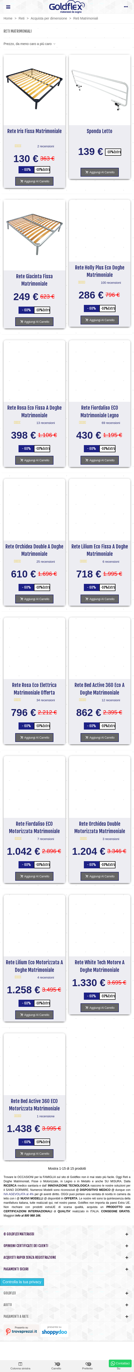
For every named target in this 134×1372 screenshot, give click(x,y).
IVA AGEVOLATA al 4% (19, 1194)
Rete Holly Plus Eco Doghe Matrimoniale (99, 271)
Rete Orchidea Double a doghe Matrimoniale (34, 550)
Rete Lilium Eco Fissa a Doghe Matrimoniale (100, 550)
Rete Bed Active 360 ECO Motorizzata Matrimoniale (34, 1105)
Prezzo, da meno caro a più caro (30, 44)
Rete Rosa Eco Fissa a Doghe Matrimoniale (34, 411)
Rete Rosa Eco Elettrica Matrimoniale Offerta (34, 689)
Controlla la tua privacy (22, 1282)
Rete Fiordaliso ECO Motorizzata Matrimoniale (34, 828)
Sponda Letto (99, 131)
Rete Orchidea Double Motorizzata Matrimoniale (99, 828)
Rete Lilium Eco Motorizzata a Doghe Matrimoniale (34, 966)
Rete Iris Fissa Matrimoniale (34, 131)
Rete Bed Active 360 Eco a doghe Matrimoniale (99, 689)
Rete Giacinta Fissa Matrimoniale (34, 280)
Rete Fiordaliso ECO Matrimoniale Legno (100, 411)
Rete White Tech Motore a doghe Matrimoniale (99, 966)
